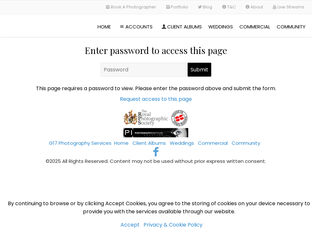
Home (104, 26)
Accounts (136, 26)
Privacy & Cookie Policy (173, 224)
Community (291, 26)
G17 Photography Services (80, 143)
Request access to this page (156, 99)
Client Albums (181, 26)
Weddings (220, 26)
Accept (130, 224)
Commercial (254, 26)
